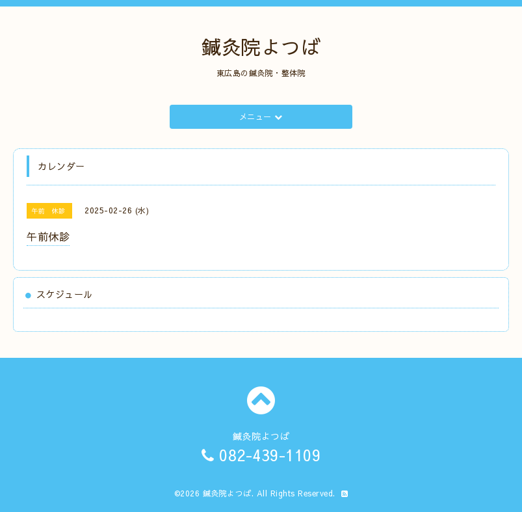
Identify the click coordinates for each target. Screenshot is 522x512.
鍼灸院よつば (261, 46)
